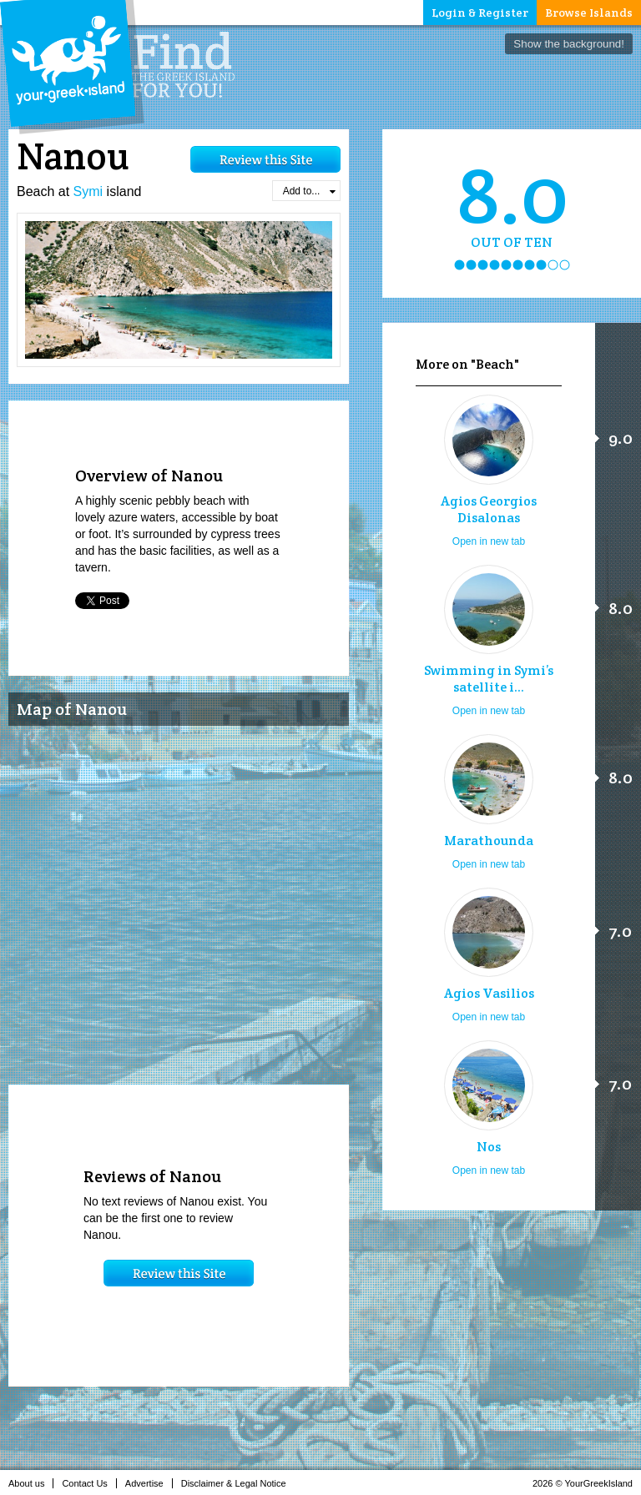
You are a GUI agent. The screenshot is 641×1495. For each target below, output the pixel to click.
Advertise (149, 1483)
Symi (88, 191)
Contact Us (89, 1483)
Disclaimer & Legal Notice (238, 1483)
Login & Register (480, 12)
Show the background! (568, 44)
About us (30, 1483)
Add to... (309, 191)
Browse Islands (589, 12)
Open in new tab (488, 541)
